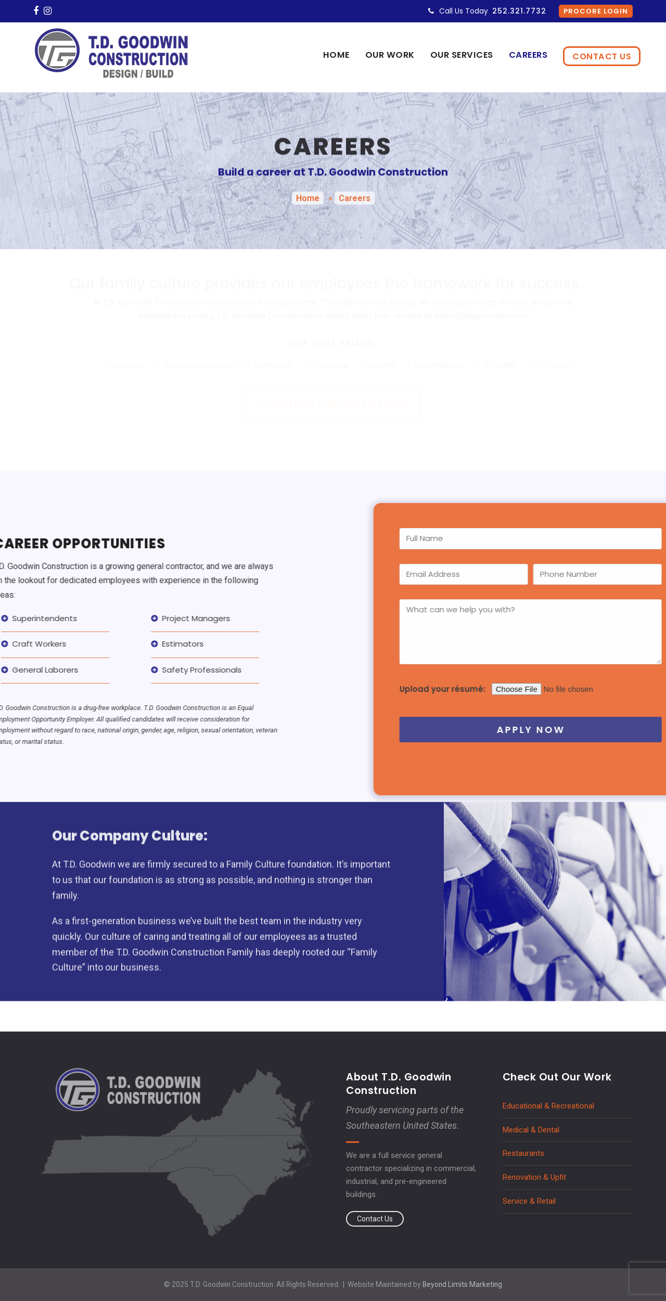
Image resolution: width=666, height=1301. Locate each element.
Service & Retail (529, 1201)
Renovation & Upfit (534, 1177)
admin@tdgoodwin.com (480, 316)
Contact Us (375, 1219)
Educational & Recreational (548, 1106)
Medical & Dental (531, 1130)
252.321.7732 (519, 11)
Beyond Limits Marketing (462, 1284)
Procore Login (595, 11)
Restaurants (523, 1153)
